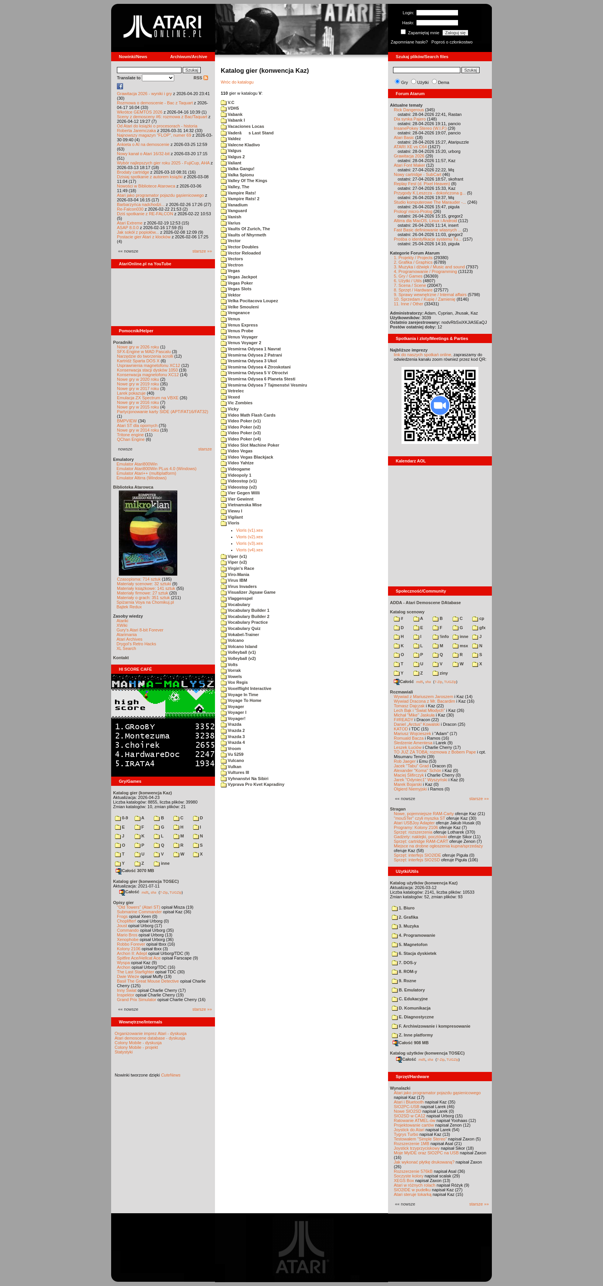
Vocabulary (235, 604)
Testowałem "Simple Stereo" (420, 1139)
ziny (440, 673)
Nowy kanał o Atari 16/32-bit (143, 153)
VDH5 (230, 108)
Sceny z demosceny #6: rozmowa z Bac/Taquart (162, 116)
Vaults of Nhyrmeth (243, 235)
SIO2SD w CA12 (409, 1116)
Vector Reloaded (241, 253)
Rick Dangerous (409, 109)
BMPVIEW (127, 421)
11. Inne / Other (408, 303)
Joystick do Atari (409, 1129)
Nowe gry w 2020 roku (138, 379)
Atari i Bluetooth (409, 1102)
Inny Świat (127, 990)
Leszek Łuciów (407, 747)
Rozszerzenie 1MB (411, 1143)
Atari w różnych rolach (414, 1185)
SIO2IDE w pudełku (412, 1189)
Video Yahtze (237, 462)
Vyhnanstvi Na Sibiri (244, 778)
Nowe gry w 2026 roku (138, 347)
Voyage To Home (241, 700)
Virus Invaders (239, 586)
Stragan (398, 809)
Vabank (232, 114)
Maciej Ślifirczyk (409, 775)
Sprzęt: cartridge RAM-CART (421, 841)
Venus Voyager (239, 337)
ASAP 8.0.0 (128, 227)
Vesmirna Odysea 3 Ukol (249, 360)
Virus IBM (234, 580)
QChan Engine (131, 439)
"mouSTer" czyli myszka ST (419, 818)
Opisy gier (123, 902)
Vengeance (235, 312)
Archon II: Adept (132, 953)
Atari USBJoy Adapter (414, 822)
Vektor (231, 295)
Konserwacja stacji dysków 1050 (147, 370)
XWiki (122, 625)
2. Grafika (405, 917)
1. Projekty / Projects (413, 257)
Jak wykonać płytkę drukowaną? (424, 1162)
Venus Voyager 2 (241, 342)
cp (478, 618)
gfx (479, 627)
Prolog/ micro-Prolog (413, 211)
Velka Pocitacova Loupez (249, 300)
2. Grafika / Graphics (413, 262)
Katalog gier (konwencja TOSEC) (146, 881)
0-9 (121, 817)
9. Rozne (404, 980)
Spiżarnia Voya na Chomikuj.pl (145, 602)
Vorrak (231, 670)
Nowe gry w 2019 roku (138, 384)
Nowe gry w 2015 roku (138, 407)
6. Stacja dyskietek (414, 953)
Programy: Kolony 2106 (416, 827)
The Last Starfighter (135, 972)
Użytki (423, 82)
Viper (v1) (234, 556)
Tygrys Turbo (406, 1134)
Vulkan (231, 766)
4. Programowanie (413, 935)
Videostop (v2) (239, 487)
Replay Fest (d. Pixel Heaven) (422, 183)
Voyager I (234, 712)
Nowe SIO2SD (407, 1111)
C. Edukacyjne (410, 998)
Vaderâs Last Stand (247, 133)
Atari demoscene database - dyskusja (150, 1038)
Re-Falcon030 (130, 209)
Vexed (230, 397)
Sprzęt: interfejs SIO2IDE (417, 855)
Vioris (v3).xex (249, 543)
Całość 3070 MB (135, 870)
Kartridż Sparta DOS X (138, 360)
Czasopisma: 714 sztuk (139, 579)
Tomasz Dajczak (409, 705)
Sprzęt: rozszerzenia (413, 832)
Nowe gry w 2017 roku (138, 388)
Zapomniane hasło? (409, 42)
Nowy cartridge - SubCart (417, 174)
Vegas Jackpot (239, 277)
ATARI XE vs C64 (410, 146)
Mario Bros (127, 935)
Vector (231, 240)
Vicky (230, 409)
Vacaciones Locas (242, 126)
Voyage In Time (239, 694)
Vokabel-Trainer (240, 634)
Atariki (122, 620)
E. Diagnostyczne (413, 1017)
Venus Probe (237, 330)
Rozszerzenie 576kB (413, 1171)
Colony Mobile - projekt (136, 1047)
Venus (230, 318)
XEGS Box (404, 1180)
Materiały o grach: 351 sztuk (143, 597)
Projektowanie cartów (414, 1125)
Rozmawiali (401, 692)
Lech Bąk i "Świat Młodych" (419, 710)
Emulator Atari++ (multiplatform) (146, 473)
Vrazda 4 (233, 742)
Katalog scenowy (407, 612)
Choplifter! (126, 921)
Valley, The (235, 186)
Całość (129, 891)
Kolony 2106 (128, 948)
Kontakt (121, 657)
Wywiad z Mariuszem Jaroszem (423, 696)
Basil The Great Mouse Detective (148, 981)
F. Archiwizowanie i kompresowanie (431, 1026)
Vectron (232, 265)
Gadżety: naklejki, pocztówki (420, 836)
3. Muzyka (405, 926)
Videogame (235, 469)
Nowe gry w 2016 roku (138, 402)
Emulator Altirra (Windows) (142, 478)
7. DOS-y (404, 962)
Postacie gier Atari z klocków (143, 236)
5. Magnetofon (410, 944)
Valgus (231, 150)
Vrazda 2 (233, 730)
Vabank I (233, 120)
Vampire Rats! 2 (240, 198)
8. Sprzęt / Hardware (413, 290)
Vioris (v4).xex (249, 550)
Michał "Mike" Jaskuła (414, 715)
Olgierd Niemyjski (410, 789)
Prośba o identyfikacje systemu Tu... (427, 239)
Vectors (232, 258)
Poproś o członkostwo (452, 42)
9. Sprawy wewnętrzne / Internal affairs (430, 294)
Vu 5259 (232, 754)
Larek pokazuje (131, 393)
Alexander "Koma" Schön (417, 770)
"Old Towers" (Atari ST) (138, 907)
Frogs (122, 916)
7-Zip (164, 892)
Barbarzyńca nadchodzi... (141, 204)
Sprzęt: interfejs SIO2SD (417, 859)
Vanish (231, 216)
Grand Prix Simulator (136, 999)
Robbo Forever (131, 944)
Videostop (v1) (239, 481)
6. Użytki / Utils (408, 280)
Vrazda (231, 724)
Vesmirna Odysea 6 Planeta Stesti (258, 379)
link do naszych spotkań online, (423, 354)
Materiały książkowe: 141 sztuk (146, 588)
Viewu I (231, 511)
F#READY (403, 719)
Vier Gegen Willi (240, 493)
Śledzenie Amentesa (413, 742)
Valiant (231, 163)
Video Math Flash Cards (248, 415)
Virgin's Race (237, 568)
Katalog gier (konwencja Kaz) (142, 792)
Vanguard (234, 210)
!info (441, 636)
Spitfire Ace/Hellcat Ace (139, 958)
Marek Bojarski (408, 784)
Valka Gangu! (238, 168)
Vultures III (235, 772)
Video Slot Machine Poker (250, 445)
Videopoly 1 (236, 475)
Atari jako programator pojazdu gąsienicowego (160, 195)
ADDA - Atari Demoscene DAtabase (425, 602)
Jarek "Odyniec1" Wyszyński (420, 779)
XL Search (126, 648)
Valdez (231, 138)
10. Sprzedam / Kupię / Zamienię (424, 299)
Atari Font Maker (409, 165)
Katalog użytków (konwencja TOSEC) (427, 1053)
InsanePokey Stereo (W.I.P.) (420, 128)
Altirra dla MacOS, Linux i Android (425, 220)
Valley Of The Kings (244, 180)
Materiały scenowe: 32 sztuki (144, 583)
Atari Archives (129, 639)
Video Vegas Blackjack (247, 457)
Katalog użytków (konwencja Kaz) (424, 883)
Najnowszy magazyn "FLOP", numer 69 (154, 135)
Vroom (231, 748)
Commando (128, 930)
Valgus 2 (233, 156)
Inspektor (125, 995)
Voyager (232, 706)
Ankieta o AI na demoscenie (143, 144)
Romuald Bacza (409, 738)
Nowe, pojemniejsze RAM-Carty (424, 813)
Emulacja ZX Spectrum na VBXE (147, 397)
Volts (229, 664)
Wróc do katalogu (237, 82)
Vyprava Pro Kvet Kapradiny (253, 784)
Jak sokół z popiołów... (138, 232)
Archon (123, 967)
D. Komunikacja (411, 1008)
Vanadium (234, 205)
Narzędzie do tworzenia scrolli (145, 356)
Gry (404, 82)
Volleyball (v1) (238, 652)
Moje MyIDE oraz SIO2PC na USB (426, 1152)
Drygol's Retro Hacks (136, 643)
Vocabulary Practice (244, 622)
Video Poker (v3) (241, 432)
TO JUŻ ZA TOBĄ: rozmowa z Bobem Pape (435, 752)
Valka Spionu (237, 174)
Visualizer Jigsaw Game (248, 592)
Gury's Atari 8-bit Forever (140, 630)
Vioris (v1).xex (249, 530)
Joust (122, 925)
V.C (227, 102)
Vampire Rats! (238, 193)
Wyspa (123, 962)
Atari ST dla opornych (137, 425)
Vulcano (232, 760)
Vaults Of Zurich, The (245, 228)
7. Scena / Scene (410, 285)
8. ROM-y (404, 971)
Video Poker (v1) (241, 421)
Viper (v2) (234, 562)
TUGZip (176, 892)
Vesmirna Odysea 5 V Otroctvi (254, 372)
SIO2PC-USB (407, 1106)
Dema (443, 82)
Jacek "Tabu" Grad (411, 766)
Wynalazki (400, 1088)
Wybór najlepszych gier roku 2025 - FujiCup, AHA (163, 163)
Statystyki (124, 1052)
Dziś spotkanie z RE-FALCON (145, 213)
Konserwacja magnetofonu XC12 (148, 374)
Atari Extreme (130, 223)
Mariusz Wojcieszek (412, 733)
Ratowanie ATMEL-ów (414, 1120)
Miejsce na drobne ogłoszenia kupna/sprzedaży (438, 846)
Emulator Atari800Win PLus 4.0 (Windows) (157, 468)
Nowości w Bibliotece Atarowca (146, 186)
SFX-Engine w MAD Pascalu (144, 351)
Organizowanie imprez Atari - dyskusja (151, 1033)
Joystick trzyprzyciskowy (417, 1148)
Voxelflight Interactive (246, 688)
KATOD (401, 729)
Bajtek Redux (129, 606)
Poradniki (122, 342)
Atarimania (127, 634)
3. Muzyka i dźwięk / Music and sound (429, 267)
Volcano (232, 640)
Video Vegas (237, 451)
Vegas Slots (236, 288)
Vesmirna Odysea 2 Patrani (251, 355)
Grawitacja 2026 (409, 156)
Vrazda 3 (233, 736)
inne (162, 863)
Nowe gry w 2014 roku (138, 430)
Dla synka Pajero (410, 119)
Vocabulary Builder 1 (245, 610)
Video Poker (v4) (241, 439)
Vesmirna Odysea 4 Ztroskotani (256, 367)
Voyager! (233, 718)
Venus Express (239, 325)
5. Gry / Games (408, 276)
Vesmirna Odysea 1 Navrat (251, 349)
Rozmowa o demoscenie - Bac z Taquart (155, 102)
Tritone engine (130, 434)
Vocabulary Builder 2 (245, 616)
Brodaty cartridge (133, 172)
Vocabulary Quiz (240, 628)
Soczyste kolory (408, 1176)
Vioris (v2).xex (249, 536)
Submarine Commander (139, 911)
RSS (200, 77)
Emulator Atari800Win (137, 464)
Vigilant (232, 517)
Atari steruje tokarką (412, 1194)
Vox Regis (234, 682)
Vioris (230, 523)
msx (460, 645)
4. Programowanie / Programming (425, 271)
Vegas (230, 270)
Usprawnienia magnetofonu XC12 (148, 365)
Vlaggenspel (237, 598)
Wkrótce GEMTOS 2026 (139, 112)
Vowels (231, 676)
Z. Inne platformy (412, 1035)
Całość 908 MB (411, 1042)
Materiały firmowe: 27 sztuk (142, 593)
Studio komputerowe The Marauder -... (430, 202)
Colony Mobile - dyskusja (138, 1042)
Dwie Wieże (128, 976)
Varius (230, 223)
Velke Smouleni (240, 307)
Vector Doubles (239, 246)
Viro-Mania (235, 574)
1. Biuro (403, 908)
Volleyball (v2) (238, 658)
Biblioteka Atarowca (133, 487)
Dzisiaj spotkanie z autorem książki (150, 176)
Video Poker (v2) (241, 427)
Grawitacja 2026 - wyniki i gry (144, 93)
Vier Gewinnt (237, 499)
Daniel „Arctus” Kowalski (417, 724)
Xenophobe (127, 939)
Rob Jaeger (405, 761)
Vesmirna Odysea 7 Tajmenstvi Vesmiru (264, 385)
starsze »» (202, 251)
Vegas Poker (237, 283)
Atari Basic (404, 137)
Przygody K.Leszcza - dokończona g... (430, 193)
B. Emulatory (408, 990)
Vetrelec (232, 390)
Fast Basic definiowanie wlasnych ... (427, 230)
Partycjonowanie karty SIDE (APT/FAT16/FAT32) (162, 411)
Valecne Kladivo (240, 144)
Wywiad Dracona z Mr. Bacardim (424, 701)
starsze (205, 449)
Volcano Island (239, 646)
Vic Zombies (237, 402)
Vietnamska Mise (241, 504)
